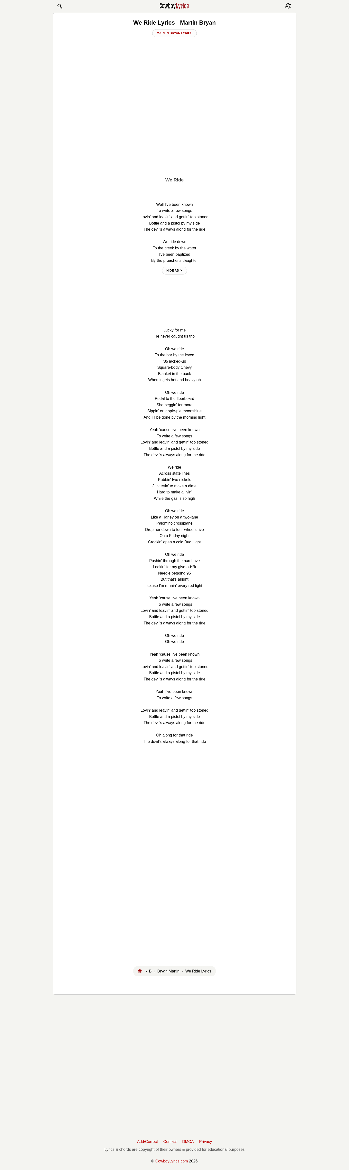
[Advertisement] (174, 137)
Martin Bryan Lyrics (174, 33)
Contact (170, 1142)
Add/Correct (147, 1142)
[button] (59, 6)
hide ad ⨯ (174, 270)
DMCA (188, 1142)
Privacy (205, 1142)
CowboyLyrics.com (171, 1161)
